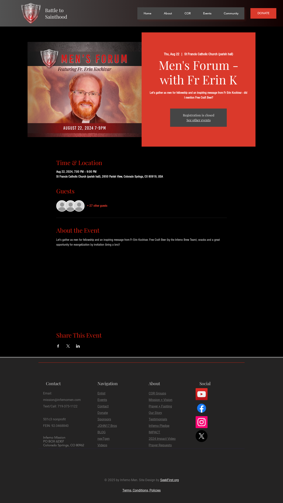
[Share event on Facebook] (58, 346)
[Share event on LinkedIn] (78, 346)
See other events (199, 120)
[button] (167, 13)
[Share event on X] (68, 346)
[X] (202, 436)
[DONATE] (263, 13)
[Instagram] (202, 422)
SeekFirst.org (169, 480)
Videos (102, 445)
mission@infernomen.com (62, 400)
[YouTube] (202, 394)
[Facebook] (202, 408)
